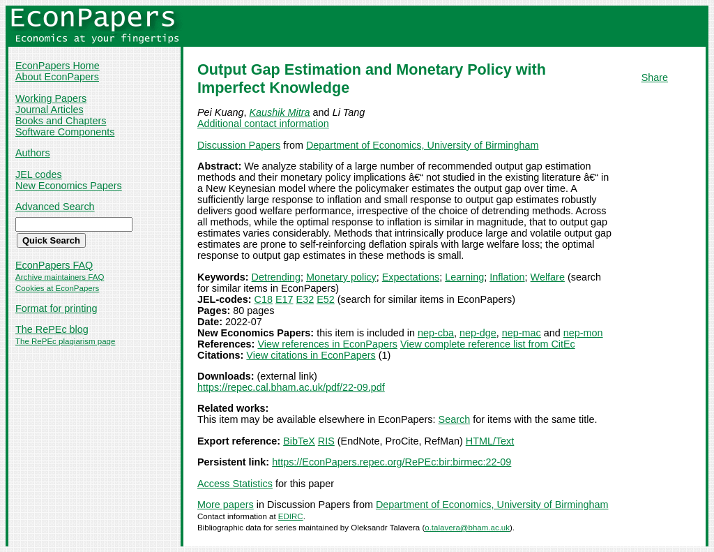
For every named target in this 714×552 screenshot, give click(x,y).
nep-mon (583, 332)
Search (455, 419)
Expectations (410, 277)
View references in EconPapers (327, 344)
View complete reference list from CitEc (487, 344)
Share (654, 77)
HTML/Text (490, 441)
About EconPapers (57, 76)
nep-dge (477, 332)
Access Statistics (235, 483)
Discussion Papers (238, 145)
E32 (305, 299)
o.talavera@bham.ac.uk (467, 527)
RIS (326, 441)
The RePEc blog (52, 329)
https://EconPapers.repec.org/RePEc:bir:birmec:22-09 (391, 462)
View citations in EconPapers (310, 355)
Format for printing (56, 308)
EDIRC (290, 516)
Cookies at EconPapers (57, 288)
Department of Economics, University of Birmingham (422, 145)
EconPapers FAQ (54, 265)
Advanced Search (55, 206)
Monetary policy (341, 277)
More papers (225, 504)
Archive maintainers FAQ (59, 277)
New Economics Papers (68, 185)
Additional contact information (263, 123)
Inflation (506, 277)
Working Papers (50, 98)
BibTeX (299, 441)
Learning (464, 277)
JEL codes (38, 174)
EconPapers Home (57, 65)
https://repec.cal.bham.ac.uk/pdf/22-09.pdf (291, 387)
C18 (264, 299)
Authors (32, 152)
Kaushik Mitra (279, 112)
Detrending (276, 277)
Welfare (548, 277)
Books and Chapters (60, 120)
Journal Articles (49, 109)
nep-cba (436, 332)
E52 (326, 299)
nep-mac (521, 332)
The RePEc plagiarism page (65, 341)
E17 (284, 299)
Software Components (64, 131)
